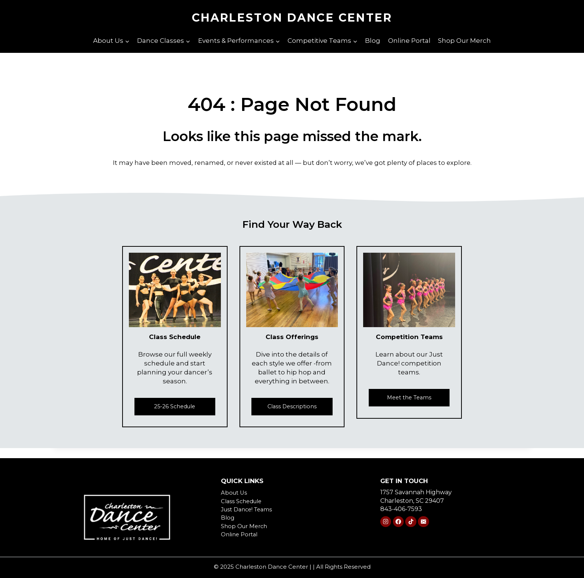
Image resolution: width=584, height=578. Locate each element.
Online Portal (409, 40)
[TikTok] (410, 522)
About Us (235, 492)
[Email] (423, 522)
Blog (372, 40)
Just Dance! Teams (248, 509)
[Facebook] (398, 522)
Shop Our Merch (464, 40)
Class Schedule (243, 501)
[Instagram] (385, 522)
